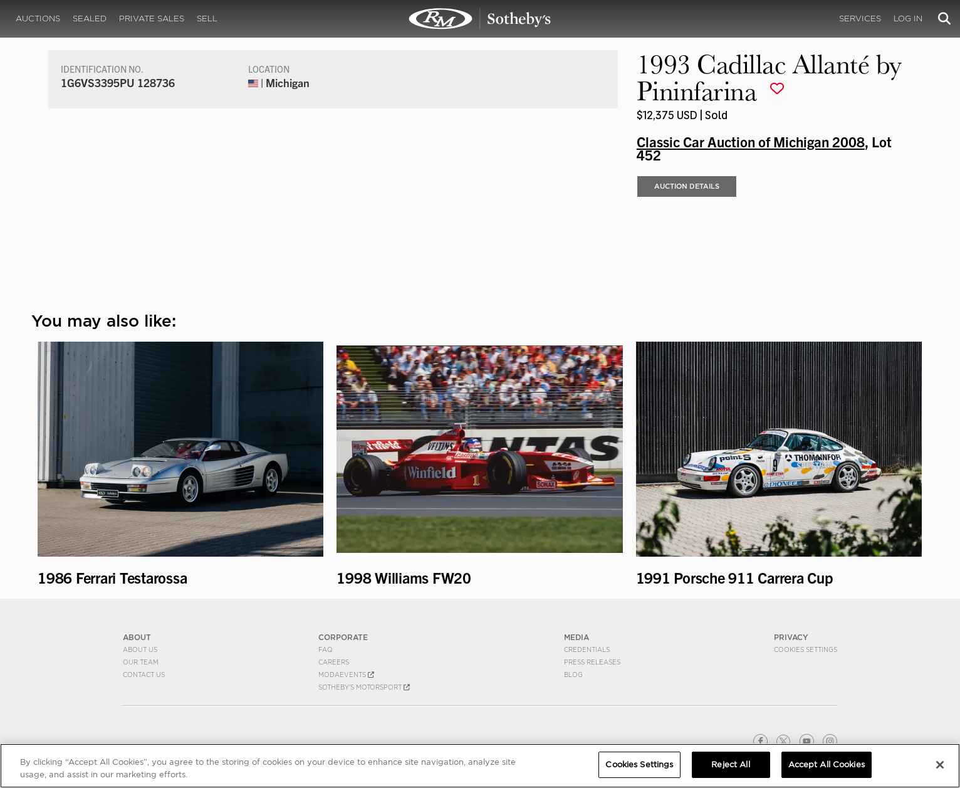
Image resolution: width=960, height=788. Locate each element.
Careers (333, 662)
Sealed (90, 18)
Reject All (730, 765)
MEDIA (576, 637)
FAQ (325, 649)
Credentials (587, 649)
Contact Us (144, 674)
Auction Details (686, 186)
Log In (908, 18)
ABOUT (137, 637)
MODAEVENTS (346, 674)
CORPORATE (343, 637)
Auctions (38, 18)
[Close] (940, 765)
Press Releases (592, 662)
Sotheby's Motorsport (364, 687)
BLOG (573, 674)
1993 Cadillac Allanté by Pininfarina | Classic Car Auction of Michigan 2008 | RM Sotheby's (480, 18)
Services (860, 18)
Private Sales (151, 18)
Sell (207, 18)
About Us (140, 649)
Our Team (141, 662)
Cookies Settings (805, 649)
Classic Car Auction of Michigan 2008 (751, 141)
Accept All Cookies (826, 765)
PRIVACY (791, 637)
